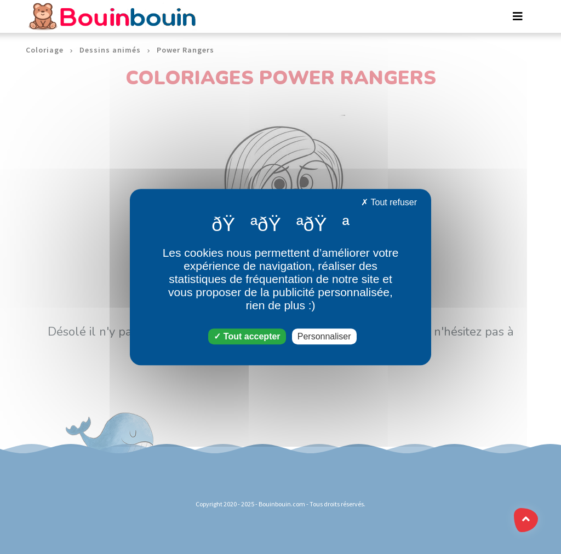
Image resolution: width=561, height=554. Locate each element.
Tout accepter (247, 336)
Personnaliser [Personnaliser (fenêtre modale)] (324, 336)
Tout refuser (389, 202)
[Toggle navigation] (518, 16)
